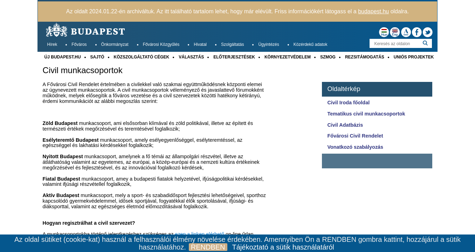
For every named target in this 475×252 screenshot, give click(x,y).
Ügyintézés (268, 44)
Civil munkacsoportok (83, 70)
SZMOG (328, 57)
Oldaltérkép (343, 88)
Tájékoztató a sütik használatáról (283, 247)
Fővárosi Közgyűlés (161, 44)
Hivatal (200, 44)
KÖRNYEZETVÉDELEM (287, 57)
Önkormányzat (115, 44)
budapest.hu (373, 11)
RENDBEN (208, 247)
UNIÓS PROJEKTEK (414, 57)
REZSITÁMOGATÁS (364, 57)
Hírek (52, 44)
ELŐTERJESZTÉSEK (234, 57)
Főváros (79, 44)
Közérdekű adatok (311, 44)
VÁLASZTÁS (191, 57)
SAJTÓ (97, 57)
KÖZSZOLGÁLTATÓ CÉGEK (142, 57)
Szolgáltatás (232, 44)
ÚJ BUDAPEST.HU (62, 57)
